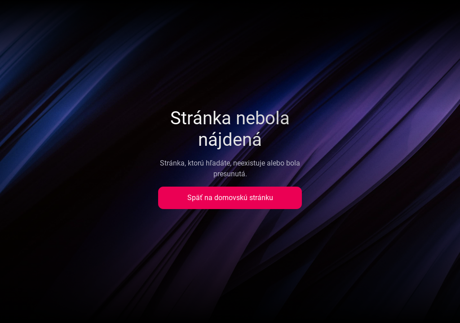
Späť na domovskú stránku (230, 197)
